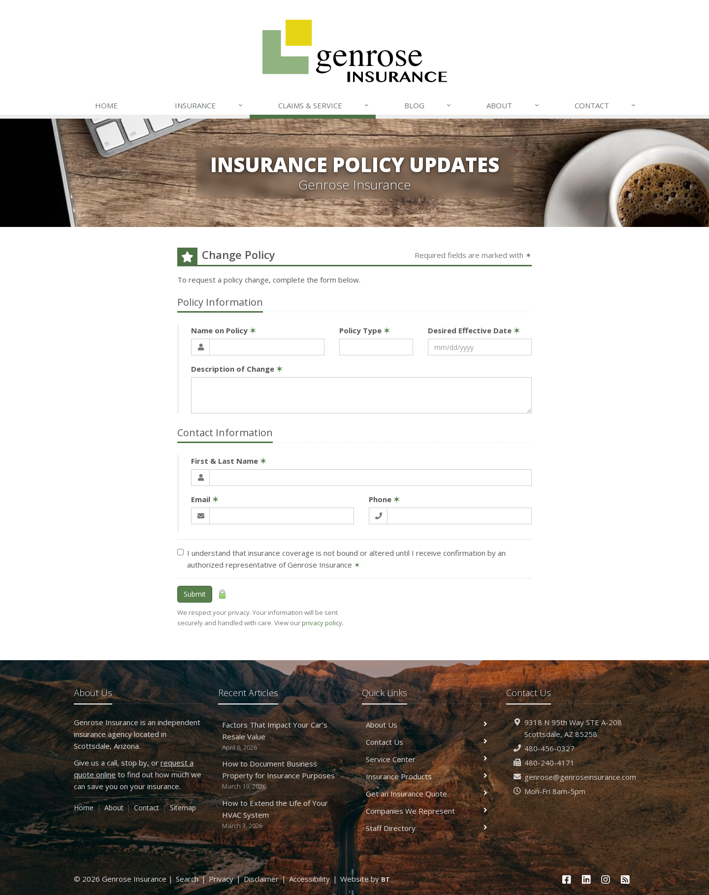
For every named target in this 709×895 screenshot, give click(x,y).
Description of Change (237, 369)
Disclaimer (261, 879)
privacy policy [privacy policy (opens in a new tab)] (322, 622)
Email (205, 499)
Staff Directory (426, 828)
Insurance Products (426, 776)
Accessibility (309, 879)
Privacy (221, 879)
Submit (195, 594)
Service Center (426, 759)
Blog (428, 105)
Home (106, 105)
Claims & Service (324, 105)
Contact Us (426, 742)
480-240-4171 (549, 762)
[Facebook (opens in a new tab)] (566, 879)
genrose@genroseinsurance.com (580, 777)
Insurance (209, 105)
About (513, 105)
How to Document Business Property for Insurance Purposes (283, 775)
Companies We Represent (426, 811)
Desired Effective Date (474, 330)
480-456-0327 (549, 748)
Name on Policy (223, 330)
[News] (625, 879)
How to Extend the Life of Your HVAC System (283, 814)
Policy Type (364, 330)
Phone (384, 499)
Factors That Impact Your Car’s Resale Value (283, 736)
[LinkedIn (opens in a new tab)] (586, 879)
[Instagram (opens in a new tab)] (606, 879)
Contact (606, 105)
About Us (426, 725)
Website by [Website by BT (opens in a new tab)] (365, 879)
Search (187, 879)
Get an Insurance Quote (426, 794)
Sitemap (183, 807)
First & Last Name (228, 461)
